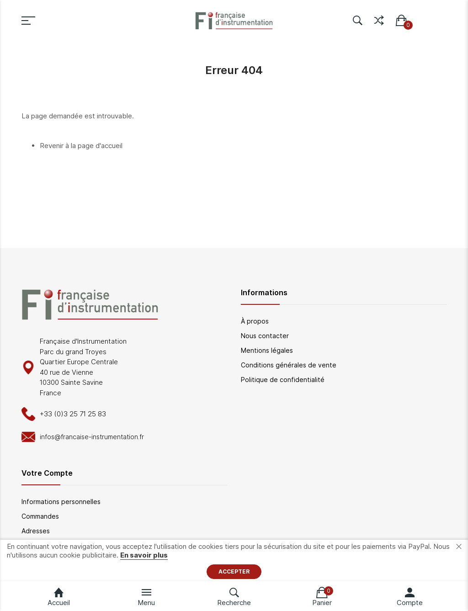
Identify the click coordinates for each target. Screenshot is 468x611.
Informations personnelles (61, 501)
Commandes (40, 516)
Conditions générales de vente (288, 365)
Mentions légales (267, 350)
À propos (255, 321)
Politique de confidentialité (282, 379)
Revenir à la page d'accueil (81, 145)
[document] (234, 560)
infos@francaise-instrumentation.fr (92, 437)
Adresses (35, 531)
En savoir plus (144, 555)
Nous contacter (265, 336)
